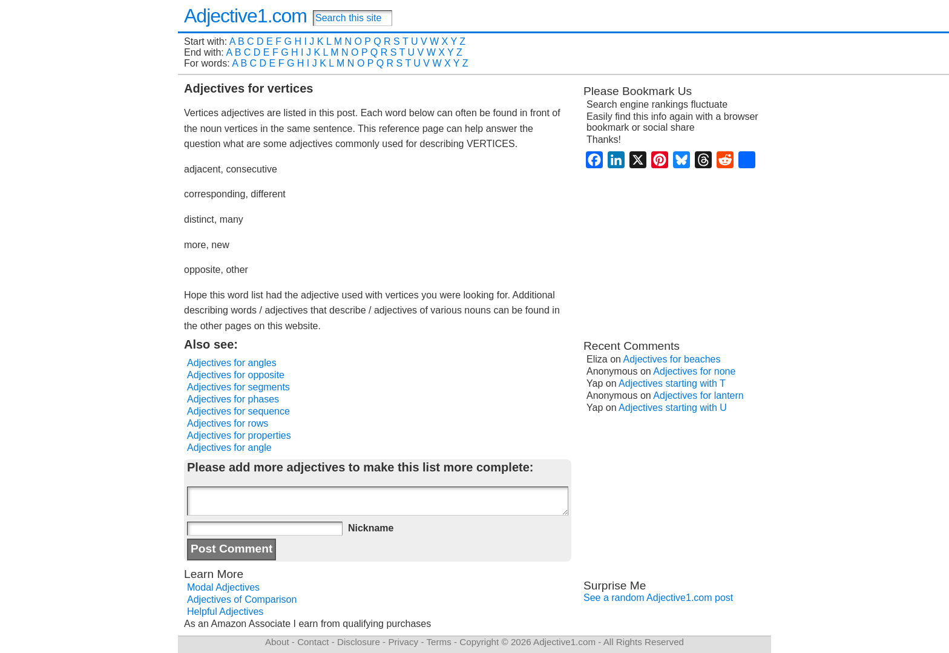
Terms (438, 642)
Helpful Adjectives (225, 611)
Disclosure (358, 642)
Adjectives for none (694, 371)
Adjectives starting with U (673, 407)
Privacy (403, 642)
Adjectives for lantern (698, 395)
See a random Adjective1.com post (658, 597)
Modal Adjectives (223, 587)
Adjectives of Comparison (242, 599)
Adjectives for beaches (672, 359)
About (277, 642)
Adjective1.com (245, 16)
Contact (313, 642)
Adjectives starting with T (672, 383)
